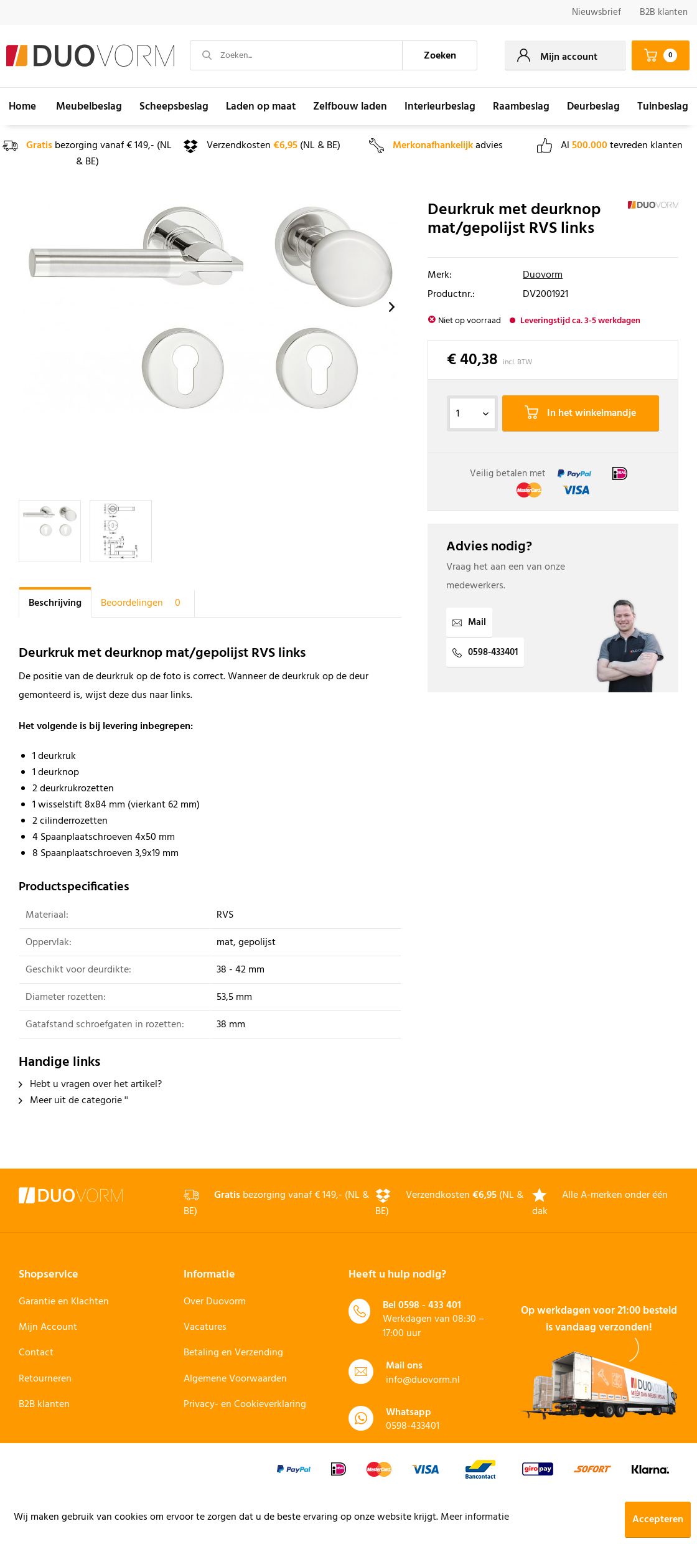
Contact (36, 1353)
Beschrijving (55, 603)
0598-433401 (485, 652)
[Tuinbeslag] (663, 106)
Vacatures (205, 1327)
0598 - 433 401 (429, 1305)
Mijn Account (48, 1327)
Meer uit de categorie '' (73, 1101)
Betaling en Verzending (233, 1353)
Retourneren (45, 1379)
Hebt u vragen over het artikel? (90, 1084)
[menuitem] (596, 13)
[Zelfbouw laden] (350, 106)
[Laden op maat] (260, 106)
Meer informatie (475, 1517)
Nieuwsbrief (596, 12)
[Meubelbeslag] (89, 106)
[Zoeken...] (296, 55)
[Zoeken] (440, 55)
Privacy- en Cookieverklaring (245, 1404)
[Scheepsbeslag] (174, 106)
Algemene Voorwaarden (235, 1379)
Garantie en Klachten (64, 1302)
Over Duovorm (215, 1302)
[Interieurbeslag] (440, 106)
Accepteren (657, 1520)
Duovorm (543, 275)
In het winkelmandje (580, 413)
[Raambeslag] (521, 106)
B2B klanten (664, 12)
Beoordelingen (143, 603)
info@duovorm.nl (423, 1380)
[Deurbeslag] (593, 106)
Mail (469, 622)
